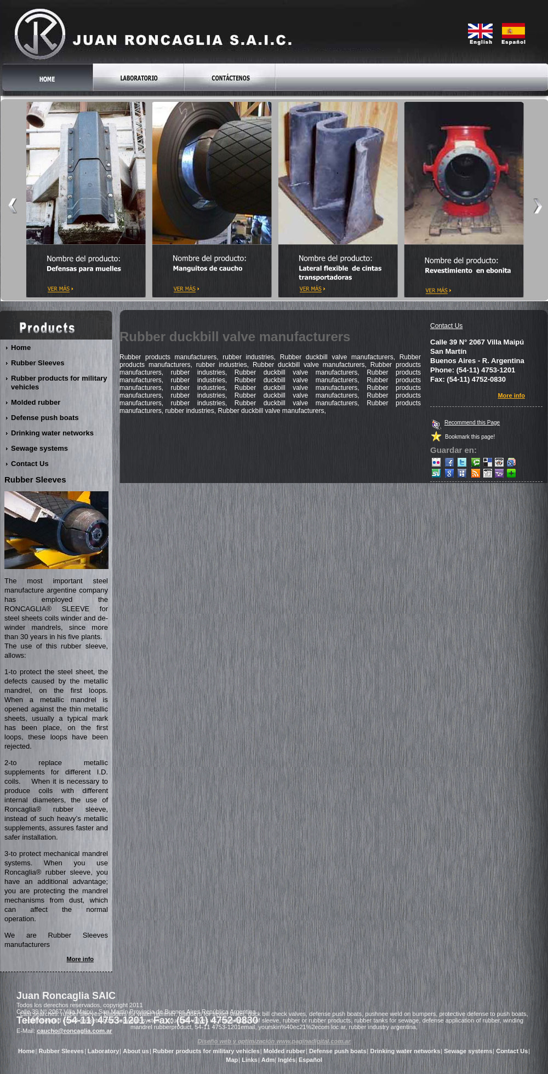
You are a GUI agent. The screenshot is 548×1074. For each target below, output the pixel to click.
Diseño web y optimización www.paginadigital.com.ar (274, 1041)
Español (310, 1059)
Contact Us (446, 326)
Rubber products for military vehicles (59, 382)
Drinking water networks (52, 433)
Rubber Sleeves (38, 363)
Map (232, 1059)
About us (136, 1051)
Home (21, 347)
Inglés (286, 1059)
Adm (268, 1059)
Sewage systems (39, 448)
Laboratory (103, 1051)
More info (512, 395)
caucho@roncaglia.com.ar (74, 1030)
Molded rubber (36, 402)
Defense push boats (45, 417)
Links (250, 1059)
